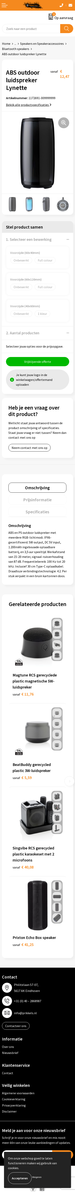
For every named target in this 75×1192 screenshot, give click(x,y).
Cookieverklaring (13, 1099)
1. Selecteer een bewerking (29, 239)
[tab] (37, 488)
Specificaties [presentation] (37, 512)
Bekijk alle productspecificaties (28, 105)
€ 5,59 (22, 777)
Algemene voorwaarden (18, 1093)
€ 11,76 (23, 694)
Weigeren (37, 1177)
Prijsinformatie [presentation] (37, 499)
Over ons (8, 1047)
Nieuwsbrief (10, 1053)
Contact (7, 1073)
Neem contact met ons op (29, 448)
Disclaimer (9, 1111)
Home (6, 44)
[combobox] (31, 28)
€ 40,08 (23, 867)
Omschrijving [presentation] (37, 487)
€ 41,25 (23, 944)
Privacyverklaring (14, 1105)
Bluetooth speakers (15, 49)
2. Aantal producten (22, 332)
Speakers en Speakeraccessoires (42, 44)
